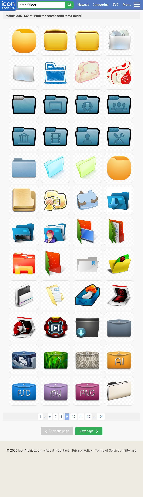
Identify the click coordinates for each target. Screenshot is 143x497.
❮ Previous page (57, 431)
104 (100, 416)
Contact (63, 450)
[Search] (69, 5)
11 (81, 416)
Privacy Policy (82, 450)
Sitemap (130, 450)
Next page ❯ (89, 431)
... (45, 417)
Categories (100, 5)
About (50, 450)
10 (73, 416)
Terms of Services (108, 450)
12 (88, 416)
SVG (115, 5)
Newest (83, 5)
